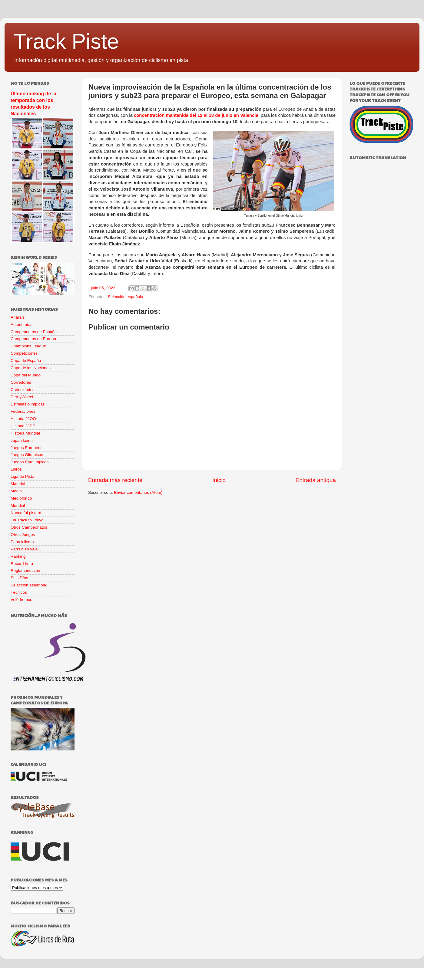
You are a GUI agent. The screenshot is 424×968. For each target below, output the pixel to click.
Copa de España (26, 360)
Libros (16, 469)
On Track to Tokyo (27, 520)
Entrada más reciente (115, 480)
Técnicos (19, 592)
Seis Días (19, 578)
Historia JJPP (23, 426)
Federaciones (23, 411)
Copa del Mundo (26, 375)
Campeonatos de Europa (33, 338)
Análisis (18, 317)
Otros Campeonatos (29, 527)
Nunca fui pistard (26, 512)
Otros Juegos (23, 534)
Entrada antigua (316, 480)
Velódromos (21, 599)
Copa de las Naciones (31, 368)
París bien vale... (26, 549)
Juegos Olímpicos (27, 454)
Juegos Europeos (26, 447)
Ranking (18, 556)
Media (16, 491)
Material (18, 483)
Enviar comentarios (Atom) (138, 492)
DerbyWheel (22, 397)
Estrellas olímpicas (28, 404)
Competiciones (24, 353)
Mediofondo (21, 498)
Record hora (22, 563)
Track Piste (66, 41)
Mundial (18, 505)
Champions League (28, 346)
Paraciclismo (22, 542)
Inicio (219, 480)
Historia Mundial (25, 433)
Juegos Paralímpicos (29, 462)
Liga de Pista (22, 476)
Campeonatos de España (34, 332)
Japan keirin (22, 440)
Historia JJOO (23, 418)
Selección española (125, 296)
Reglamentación (25, 570)
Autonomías (21, 324)
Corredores (21, 382)
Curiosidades (23, 389)
